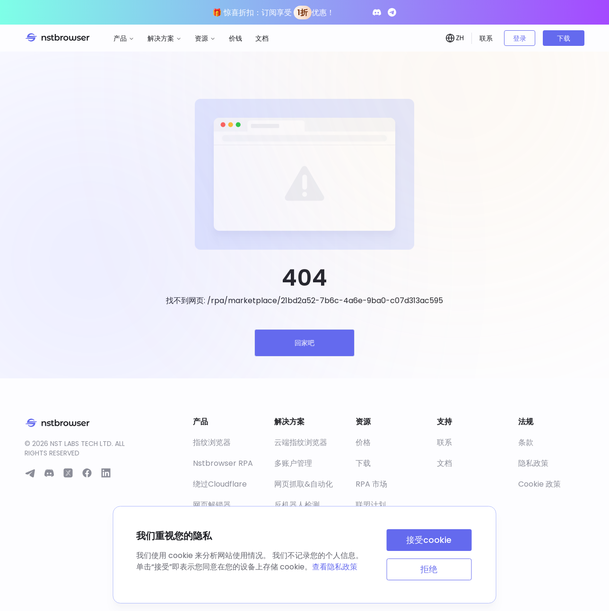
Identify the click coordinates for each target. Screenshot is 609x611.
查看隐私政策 (334, 566)
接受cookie (429, 540)
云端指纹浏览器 (300, 442)
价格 (363, 442)
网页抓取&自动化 (303, 484)
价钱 (235, 38)
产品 (123, 38)
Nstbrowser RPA (223, 463)
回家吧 (304, 343)
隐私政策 (533, 463)
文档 (262, 38)
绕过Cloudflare (220, 484)
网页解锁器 (212, 504)
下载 (563, 38)
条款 (525, 442)
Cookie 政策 (539, 484)
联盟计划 (371, 504)
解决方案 (165, 38)
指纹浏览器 (212, 442)
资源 (205, 38)
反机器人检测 (297, 504)
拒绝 (428, 569)
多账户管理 (293, 463)
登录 (519, 38)
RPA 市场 (371, 484)
